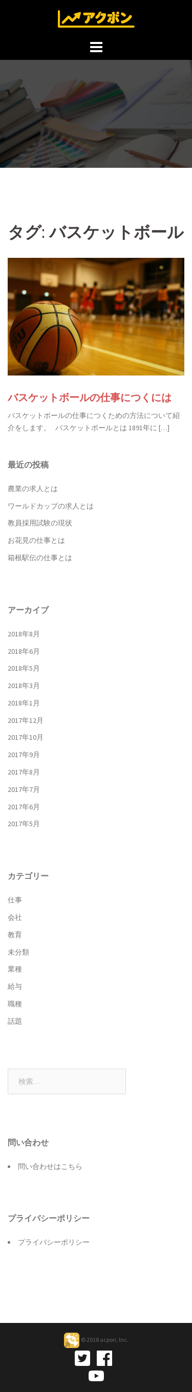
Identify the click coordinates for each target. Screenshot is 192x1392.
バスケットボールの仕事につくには (90, 397)
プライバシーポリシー (54, 1242)
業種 (15, 969)
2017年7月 (24, 789)
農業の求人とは (33, 488)
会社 (15, 917)
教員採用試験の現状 (40, 522)
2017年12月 (26, 720)
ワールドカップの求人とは (51, 506)
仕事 (15, 899)
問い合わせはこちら (50, 1166)
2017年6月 (24, 806)
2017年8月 (24, 772)
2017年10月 (26, 737)
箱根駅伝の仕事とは (40, 557)
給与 (15, 986)
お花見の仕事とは (36, 540)
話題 (15, 1021)
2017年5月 (24, 823)
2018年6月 (24, 651)
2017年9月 (24, 754)
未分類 (18, 952)
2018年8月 (24, 633)
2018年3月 (24, 685)
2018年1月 (24, 703)
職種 (15, 1003)
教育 (15, 934)
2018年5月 (24, 668)
